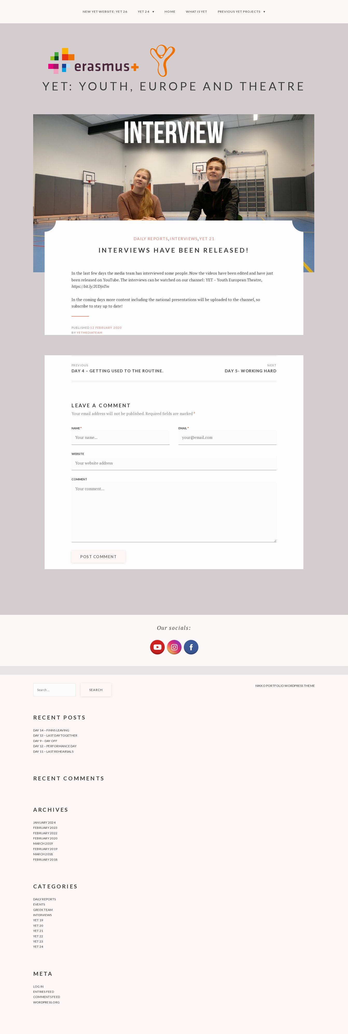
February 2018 (45, 859)
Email (183, 428)
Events (39, 904)
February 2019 (45, 849)
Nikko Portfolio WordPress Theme (285, 686)
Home (170, 11)
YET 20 (38, 926)
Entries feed (43, 992)
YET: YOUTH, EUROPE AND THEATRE (174, 86)
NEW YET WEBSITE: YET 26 (105, 11)
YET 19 (38, 920)
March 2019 (43, 843)
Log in (38, 986)
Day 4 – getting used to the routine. (118, 370)
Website (78, 453)
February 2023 (45, 828)
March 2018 (43, 854)
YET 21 (206, 238)
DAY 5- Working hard (251, 370)
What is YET (196, 11)
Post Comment (98, 556)
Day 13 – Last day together (55, 735)
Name (77, 428)
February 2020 (45, 838)
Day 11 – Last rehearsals (53, 751)
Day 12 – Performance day (54, 746)
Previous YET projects (239, 11)
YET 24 (143, 11)
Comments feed (46, 997)
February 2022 (45, 833)
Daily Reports (151, 238)
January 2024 (44, 822)
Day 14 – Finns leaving (51, 730)
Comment (79, 479)
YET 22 (38, 936)
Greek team (43, 910)
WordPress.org (46, 1002)
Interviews (184, 238)
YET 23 (38, 941)
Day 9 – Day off (45, 741)
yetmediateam (89, 332)
